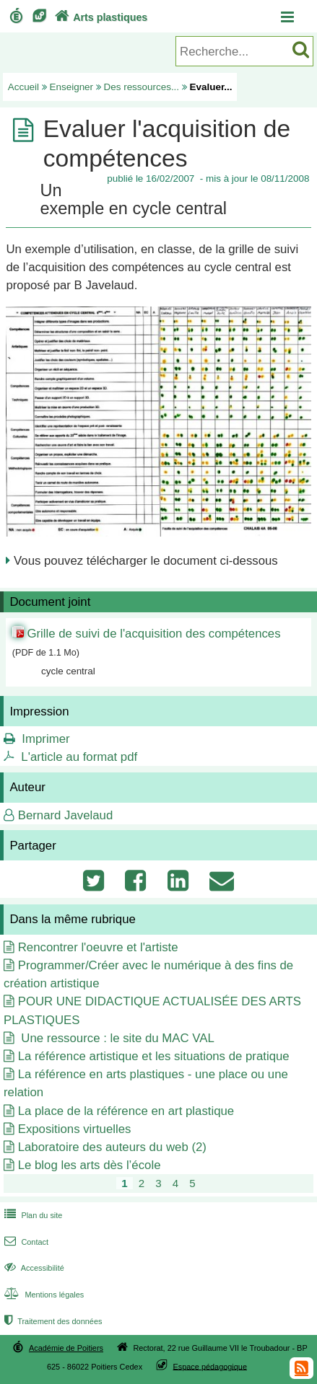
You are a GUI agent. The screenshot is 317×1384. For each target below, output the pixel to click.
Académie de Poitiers (66, 1348)
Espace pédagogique (210, 1366)
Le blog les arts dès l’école (89, 1165)
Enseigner (72, 86)
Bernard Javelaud (65, 815)
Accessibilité (32, 1268)
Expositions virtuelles (74, 1129)
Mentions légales (42, 1294)
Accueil (23, 86)
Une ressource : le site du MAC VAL (116, 1038)
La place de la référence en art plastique (126, 1111)
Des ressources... (142, 86)
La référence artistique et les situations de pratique (154, 1056)
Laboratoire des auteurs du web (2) (112, 1147)
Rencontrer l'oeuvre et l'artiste (98, 947)
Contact (24, 1242)
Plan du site (31, 1215)
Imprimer (45, 739)
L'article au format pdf (79, 757)
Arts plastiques (99, 17)
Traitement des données (51, 1321)
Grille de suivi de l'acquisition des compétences (153, 633)
